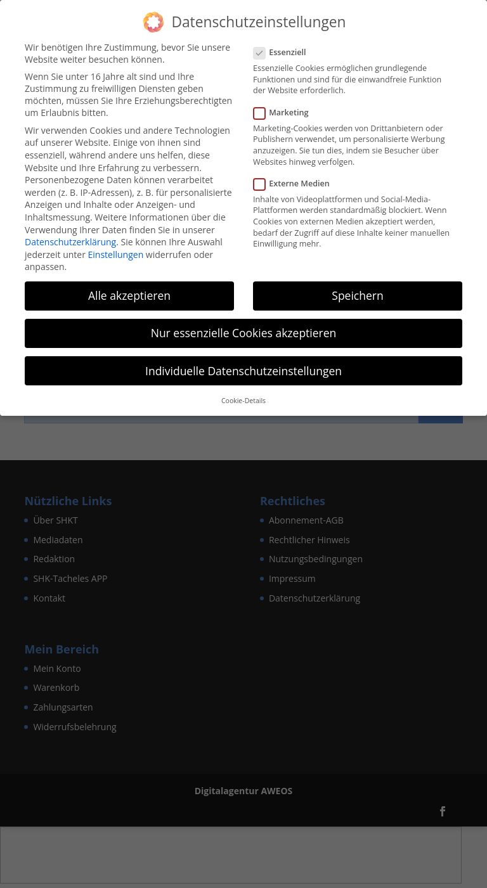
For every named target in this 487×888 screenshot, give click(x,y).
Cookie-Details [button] (243, 398)
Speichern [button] (357, 293)
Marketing (286, 110)
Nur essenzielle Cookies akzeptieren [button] (244, 330)
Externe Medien (297, 181)
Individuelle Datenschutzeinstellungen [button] (243, 368)
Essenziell (285, 49)
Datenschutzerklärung (70, 239)
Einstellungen (116, 252)
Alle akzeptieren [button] (129, 293)
